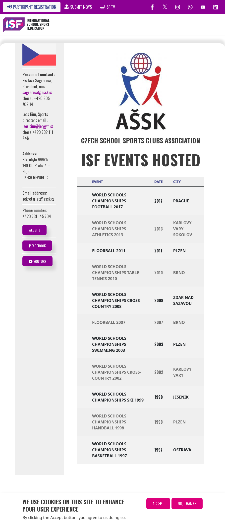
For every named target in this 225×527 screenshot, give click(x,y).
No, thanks (187, 504)
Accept (158, 504)
